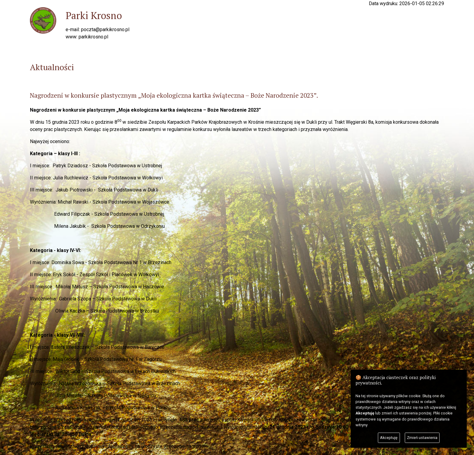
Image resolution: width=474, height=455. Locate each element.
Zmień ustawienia (422, 437)
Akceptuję (389, 437)
